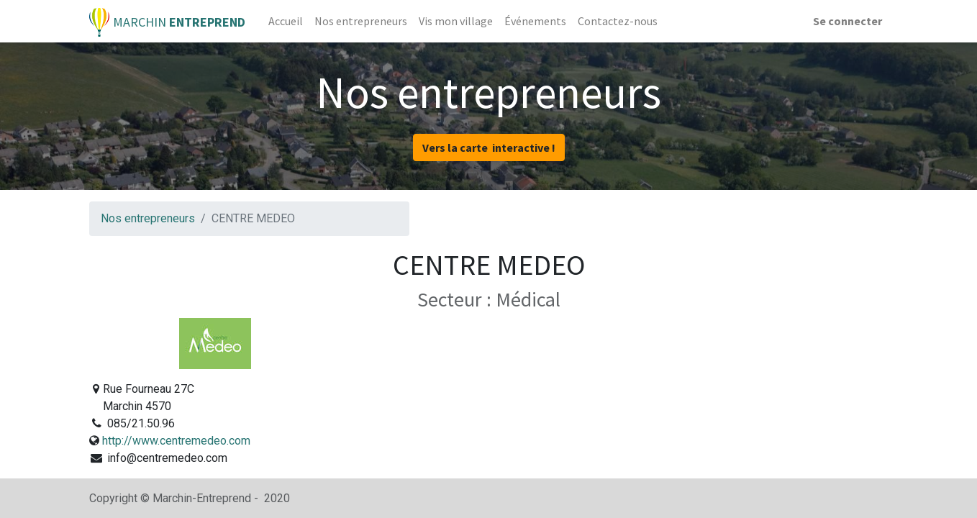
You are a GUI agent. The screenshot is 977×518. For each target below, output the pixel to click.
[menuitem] (286, 20)
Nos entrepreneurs (148, 218)
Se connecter (847, 21)
